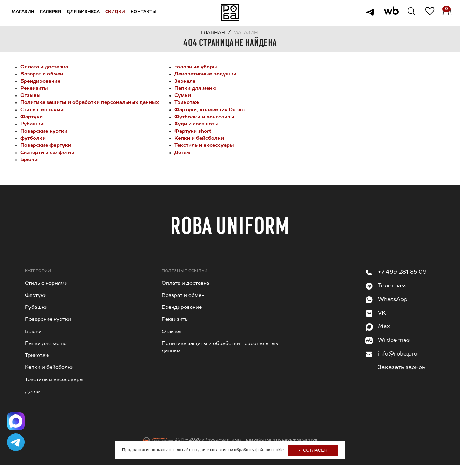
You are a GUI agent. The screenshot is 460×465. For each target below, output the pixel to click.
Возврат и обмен (41, 74)
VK (382, 313)
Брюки (29, 159)
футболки (33, 138)
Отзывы (30, 95)
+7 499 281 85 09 (402, 272)
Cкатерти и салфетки (47, 152)
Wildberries (394, 340)
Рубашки (32, 123)
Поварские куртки (43, 131)
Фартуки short (192, 131)
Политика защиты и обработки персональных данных (89, 102)
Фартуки (31, 116)
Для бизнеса (83, 12)
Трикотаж (187, 102)
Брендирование (40, 81)
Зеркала (184, 81)
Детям (182, 152)
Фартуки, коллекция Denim (209, 109)
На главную (230, 12)
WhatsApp (392, 300)
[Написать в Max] (16, 421)
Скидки (115, 12)
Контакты (144, 12)
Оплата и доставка (44, 67)
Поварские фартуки (45, 145)
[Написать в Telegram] (16, 442)
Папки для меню (195, 88)
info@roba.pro (398, 354)
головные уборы (195, 67)
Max (384, 327)
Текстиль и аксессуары (204, 145)
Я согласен (312, 450)
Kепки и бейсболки (199, 138)
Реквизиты (34, 88)
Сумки (182, 95)
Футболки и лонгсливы (204, 116)
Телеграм (392, 286)
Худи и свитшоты (196, 123)
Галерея (50, 12)
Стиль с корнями (42, 109)
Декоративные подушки (205, 74)
